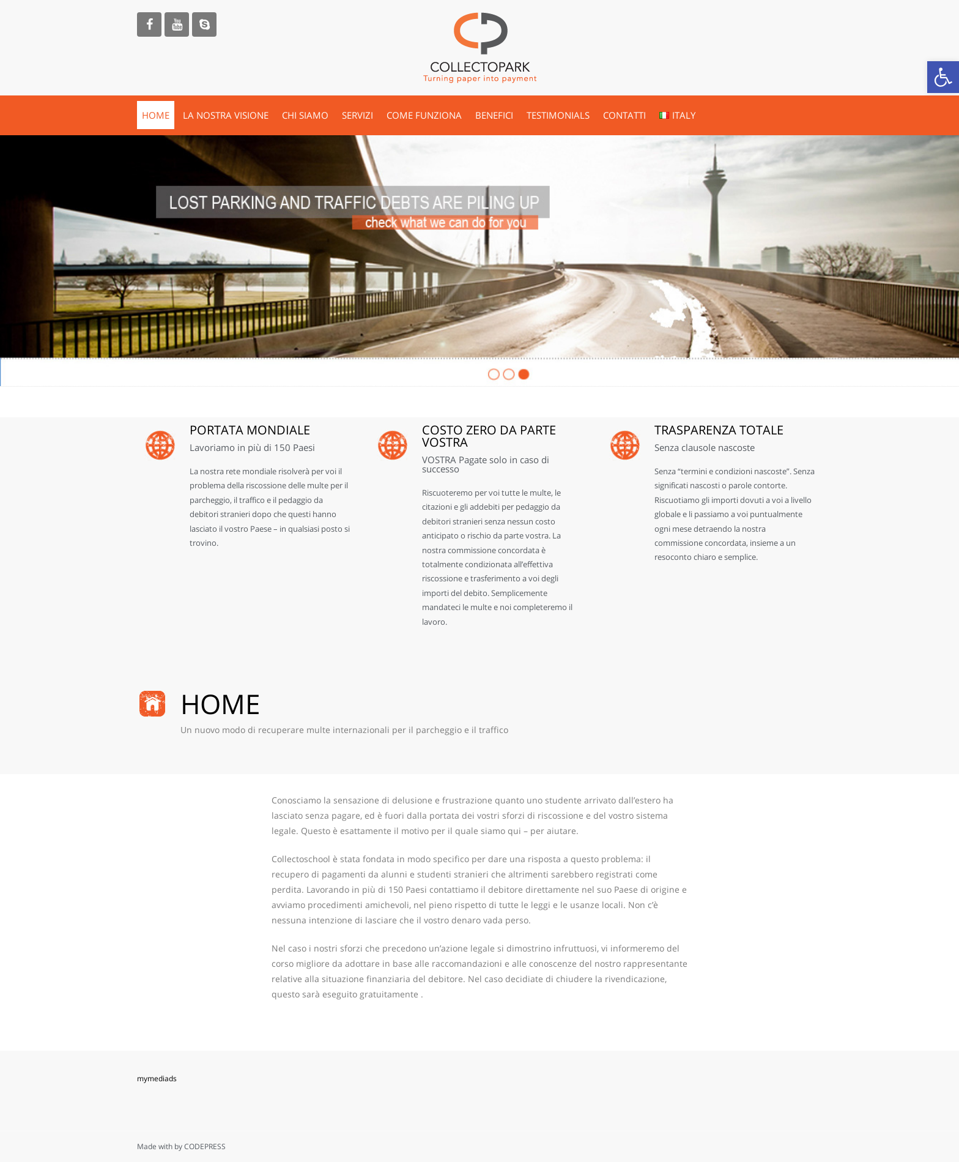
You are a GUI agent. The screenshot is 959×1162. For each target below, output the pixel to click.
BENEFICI (494, 115)
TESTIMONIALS (558, 115)
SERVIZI (357, 115)
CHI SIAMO (305, 115)
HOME (155, 115)
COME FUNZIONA (424, 115)
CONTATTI (624, 115)
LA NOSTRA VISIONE (225, 115)
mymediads (157, 1078)
